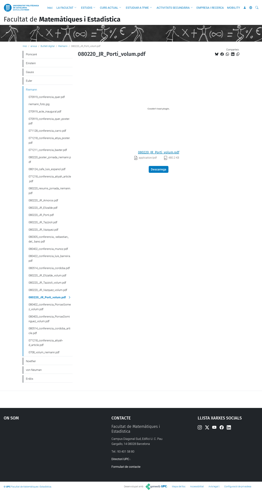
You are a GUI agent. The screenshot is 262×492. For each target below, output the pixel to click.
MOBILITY (233, 7)
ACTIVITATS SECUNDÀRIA (173, 7)
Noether (31, 361)
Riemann (63, 46)
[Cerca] (256, 7)
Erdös (29, 378)
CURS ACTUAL (109, 7)
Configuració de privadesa (237, 486)
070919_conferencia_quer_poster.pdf (49, 121)
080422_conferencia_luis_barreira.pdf (50, 258)
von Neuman (34, 370)
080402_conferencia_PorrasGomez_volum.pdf (50, 307)
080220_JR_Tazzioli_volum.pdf (47, 282)
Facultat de (62, 19)
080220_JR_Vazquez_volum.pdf (48, 290)
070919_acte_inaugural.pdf (45, 111)
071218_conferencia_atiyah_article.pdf (50, 179)
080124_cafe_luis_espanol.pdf (47, 169)
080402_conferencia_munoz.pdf (48, 249)
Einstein (31, 63)
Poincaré (31, 54)
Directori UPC (120, 459)
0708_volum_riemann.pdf (44, 352)
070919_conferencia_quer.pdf (47, 97)
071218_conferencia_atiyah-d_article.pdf (46, 343)
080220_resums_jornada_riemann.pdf (50, 191)
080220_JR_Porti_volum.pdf (158, 152)
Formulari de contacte (126, 466)
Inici (49, 7)
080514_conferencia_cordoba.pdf (49, 268)
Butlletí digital (48, 46)
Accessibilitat (197, 486)
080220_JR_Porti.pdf (41, 215)
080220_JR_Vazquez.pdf (43, 229)
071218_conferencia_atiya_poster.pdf (49, 140)
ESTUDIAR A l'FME (137, 7)
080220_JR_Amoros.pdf (43, 200)
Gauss (30, 72)
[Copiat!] (237, 54)
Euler (29, 80)
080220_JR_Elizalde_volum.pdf (47, 275)
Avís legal (213, 486)
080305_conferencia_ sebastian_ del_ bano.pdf (49, 239)
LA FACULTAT (64, 7)
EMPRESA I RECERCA (210, 7)
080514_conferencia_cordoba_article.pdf (49, 331)
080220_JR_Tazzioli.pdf (43, 222)
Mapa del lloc (178, 486)
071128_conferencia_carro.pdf (47, 130)
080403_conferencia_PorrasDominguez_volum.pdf (49, 319)
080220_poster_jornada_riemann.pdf (50, 160)
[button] (76, 8)
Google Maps (45, 449)
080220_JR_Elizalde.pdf (43, 207)
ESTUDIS (86, 7)
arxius (34, 46)
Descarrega (158, 169)
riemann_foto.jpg (39, 104)
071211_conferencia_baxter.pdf (48, 150)
